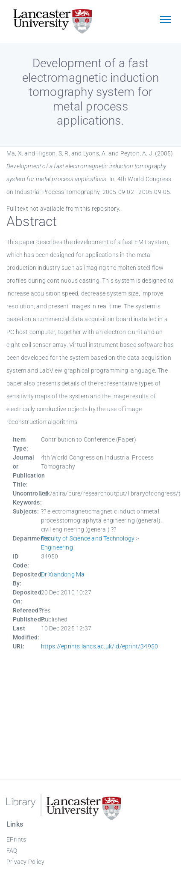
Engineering (57, 547)
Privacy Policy (25, 861)
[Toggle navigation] (165, 20)
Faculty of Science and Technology (88, 538)
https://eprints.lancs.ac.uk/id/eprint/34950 (99, 646)
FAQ (12, 850)
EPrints (16, 839)
